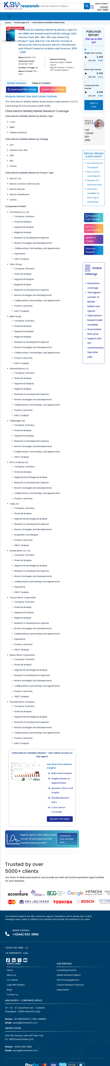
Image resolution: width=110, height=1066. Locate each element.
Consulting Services (66, 970)
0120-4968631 (39, 1019)
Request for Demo (60, 819)
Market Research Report (69, 975)
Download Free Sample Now (66, 839)
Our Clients (12, 980)
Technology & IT (21, 22)
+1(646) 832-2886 (102, 8)
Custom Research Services (70, 985)
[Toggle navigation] (9, 16)
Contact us (12, 995)
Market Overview (16, 83)
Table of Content (41, 83)
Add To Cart (94, 105)
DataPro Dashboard (53, 89)
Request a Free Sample (93, 217)
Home (8, 22)
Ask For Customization (94, 228)
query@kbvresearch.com (25, 1022)
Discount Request (90, 250)
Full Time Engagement (68, 980)
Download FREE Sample (22, 89)
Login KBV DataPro (16, 985)
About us (11, 975)
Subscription (63, 990)
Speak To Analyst (91, 239)
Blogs (9, 990)
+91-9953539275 (13, 953)
